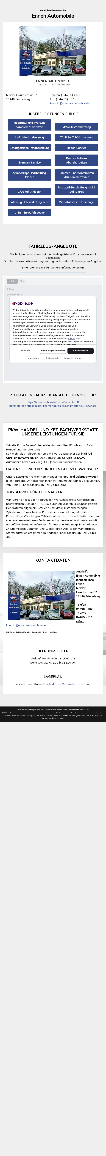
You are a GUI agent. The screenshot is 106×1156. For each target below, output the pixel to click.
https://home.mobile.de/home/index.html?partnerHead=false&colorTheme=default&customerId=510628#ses (53, 403)
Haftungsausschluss (35, 710)
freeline (10, 713)
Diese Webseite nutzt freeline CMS (76, 710)
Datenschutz (22, 710)
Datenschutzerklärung (76, 684)
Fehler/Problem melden (53, 710)
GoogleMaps (50, 684)
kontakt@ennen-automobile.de (70, 103)
